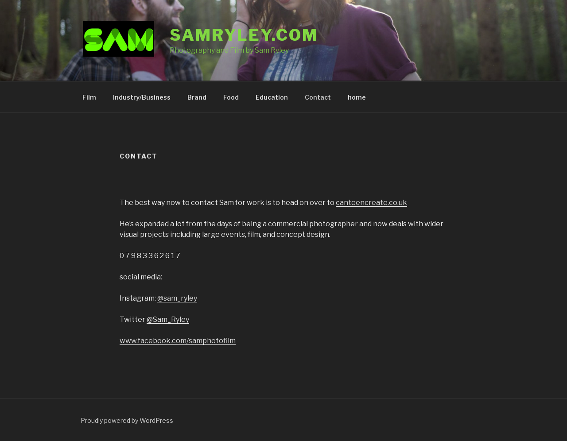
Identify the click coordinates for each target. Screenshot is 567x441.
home (357, 97)
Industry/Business (142, 97)
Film (89, 97)
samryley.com (244, 35)
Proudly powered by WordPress (127, 420)
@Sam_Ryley (168, 319)
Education (272, 97)
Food (231, 97)
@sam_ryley (177, 298)
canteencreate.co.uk (371, 202)
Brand (196, 97)
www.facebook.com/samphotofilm (178, 341)
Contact (318, 97)
